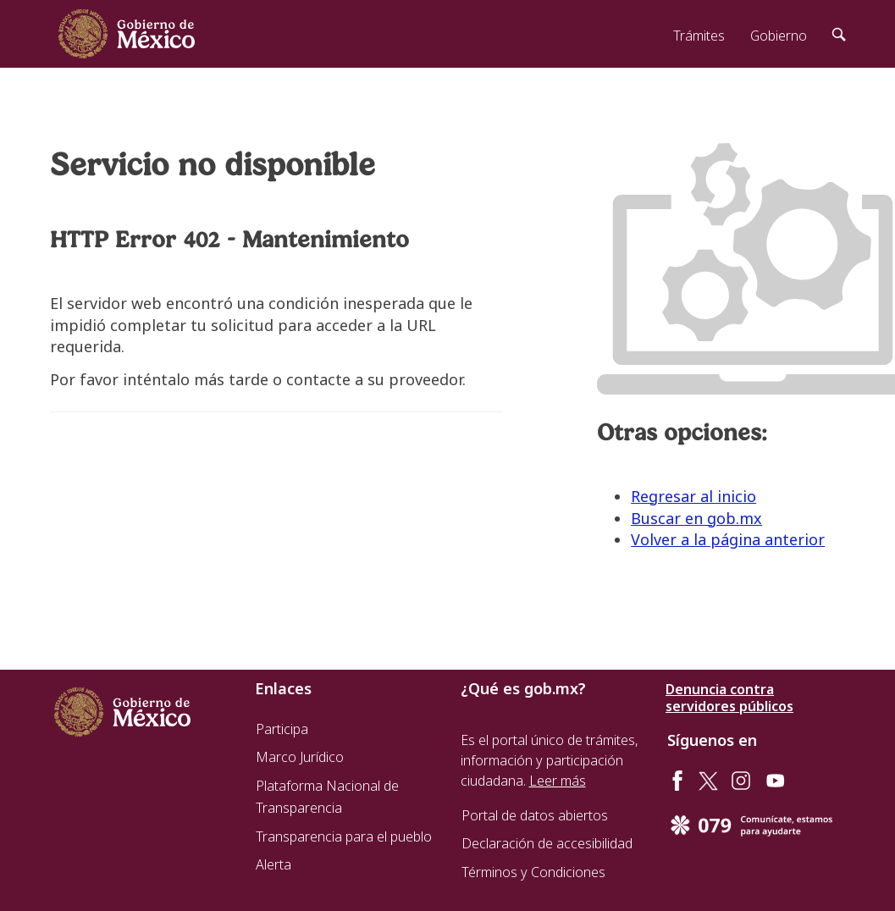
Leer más (557, 780)
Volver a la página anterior (728, 539)
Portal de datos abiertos (534, 815)
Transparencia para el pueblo (344, 836)
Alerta (273, 864)
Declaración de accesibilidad (547, 843)
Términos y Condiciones (533, 872)
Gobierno (778, 35)
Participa (282, 729)
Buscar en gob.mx (696, 518)
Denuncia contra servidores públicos (729, 697)
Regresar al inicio (693, 496)
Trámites (699, 35)
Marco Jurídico (300, 757)
